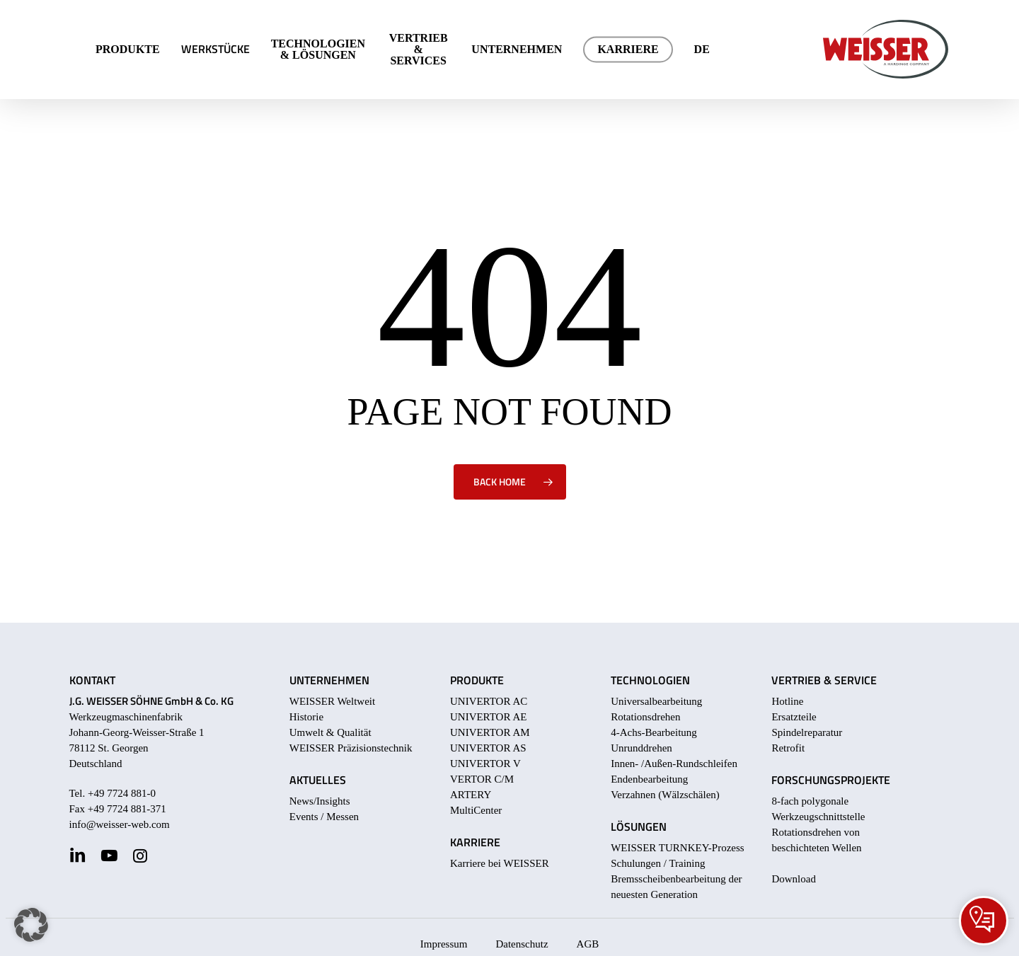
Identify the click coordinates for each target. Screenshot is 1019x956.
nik (405, 748)
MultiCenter (476, 810)
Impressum (444, 944)
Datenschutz (521, 944)
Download (793, 879)
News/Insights (319, 801)
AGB (588, 944)
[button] (31, 925)
